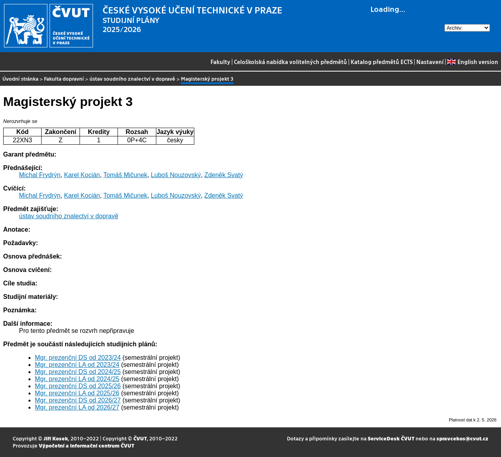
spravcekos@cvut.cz (462, 438)
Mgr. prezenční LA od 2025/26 (77, 393)
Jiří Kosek (56, 438)
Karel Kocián (82, 175)
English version (472, 61)
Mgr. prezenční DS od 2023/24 (78, 357)
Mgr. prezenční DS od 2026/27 (78, 400)
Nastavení (430, 61)
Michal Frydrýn (40, 175)
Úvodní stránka (20, 78)
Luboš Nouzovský (176, 175)
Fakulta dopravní (64, 78)
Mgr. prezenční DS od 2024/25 (78, 371)
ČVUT (140, 438)
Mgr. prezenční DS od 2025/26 (78, 386)
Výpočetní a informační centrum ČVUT (86, 445)
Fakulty (220, 61)
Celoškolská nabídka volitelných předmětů (290, 61)
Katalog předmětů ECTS (382, 61)
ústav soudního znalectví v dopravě (132, 78)
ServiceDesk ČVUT (391, 438)
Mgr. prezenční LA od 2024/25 (77, 379)
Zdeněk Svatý (223, 175)
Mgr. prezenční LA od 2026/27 (77, 407)
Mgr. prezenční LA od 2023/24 (77, 364)
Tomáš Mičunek (125, 175)
